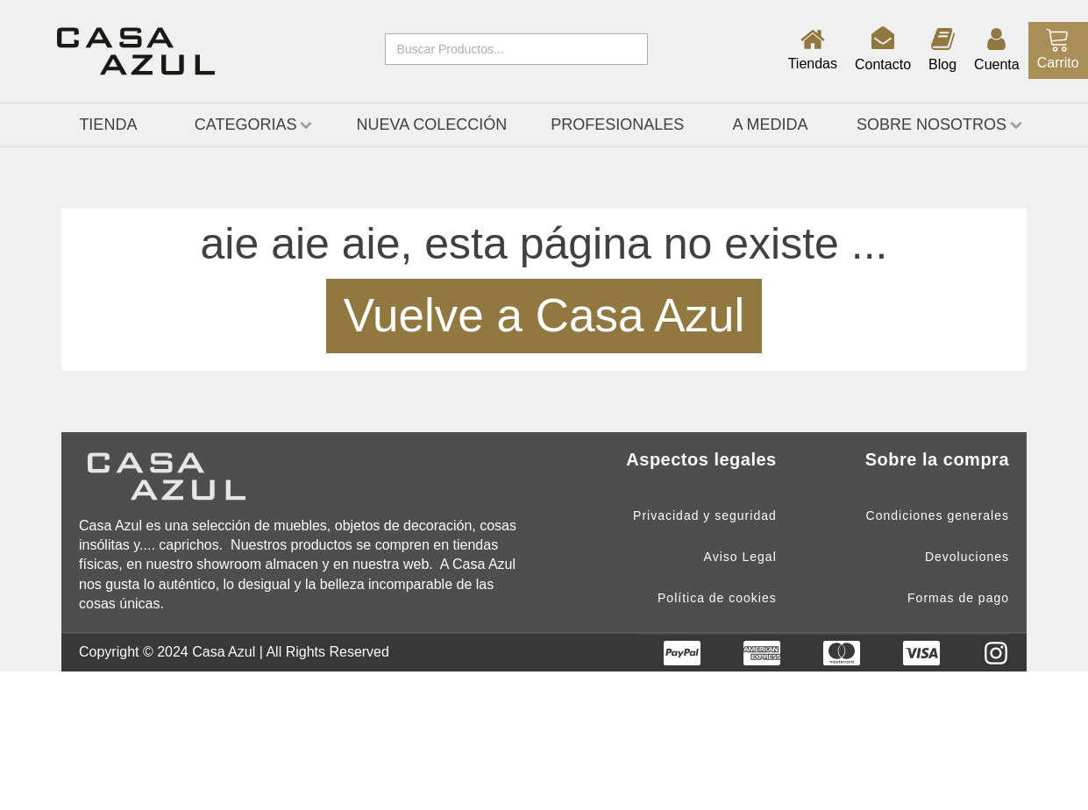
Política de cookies (717, 598)
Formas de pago (958, 598)
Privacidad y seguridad (705, 515)
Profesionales (617, 124)
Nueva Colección (431, 124)
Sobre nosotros (939, 124)
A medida (770, 124)
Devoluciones (967, 557)
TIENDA (108, 124)
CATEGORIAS (254, 124)
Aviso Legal (740, 557)
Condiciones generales (937, 515)
